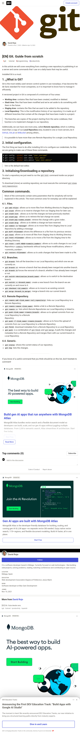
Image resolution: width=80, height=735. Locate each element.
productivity (34, 61)
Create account (71, 3)
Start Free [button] (38, 540)
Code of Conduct (34, 469)
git (4, 61)
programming (22, 61)
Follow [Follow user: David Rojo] (40, 560)
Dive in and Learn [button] (38, 724)
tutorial (11, 61)
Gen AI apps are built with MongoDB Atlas (30, 521)
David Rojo (12, 43)
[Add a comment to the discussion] (42, 461)
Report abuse (47, 469)
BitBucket (22, 133)
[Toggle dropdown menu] (75, 369)
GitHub (5, 133)
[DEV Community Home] (9, 3)
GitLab (12, 133)
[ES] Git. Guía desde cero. (39, 607)
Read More (9, 442)
